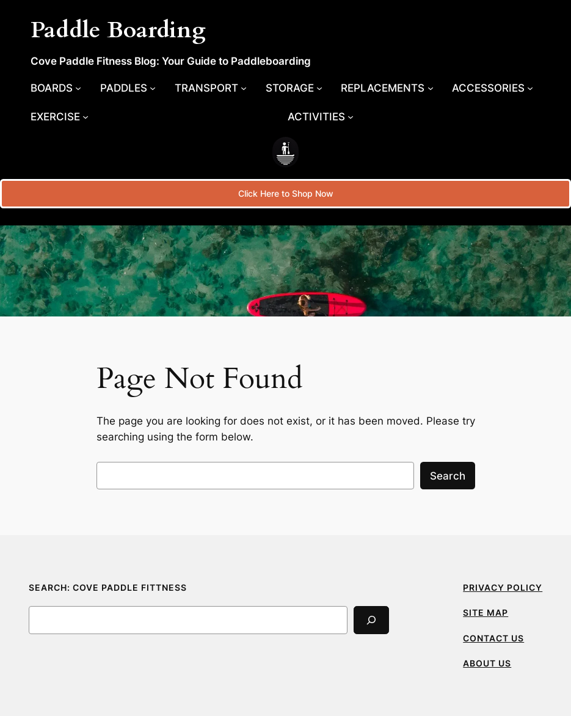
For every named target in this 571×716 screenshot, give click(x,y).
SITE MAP (485, 612)
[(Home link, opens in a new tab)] (285, 152)
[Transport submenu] (211, 88)
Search (447, 476)
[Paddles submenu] (128, 88)
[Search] (371, 620)
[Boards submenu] (56, 88)
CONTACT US (493, 638)
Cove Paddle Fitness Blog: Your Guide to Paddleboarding (171, 60)
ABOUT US (487, 663)
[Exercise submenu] (60, 116)
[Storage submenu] (294, 88)
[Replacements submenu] (387, 88)
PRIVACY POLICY (502, 587)
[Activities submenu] (321, 116)
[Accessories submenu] (492, 88)
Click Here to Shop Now (285, 193)
